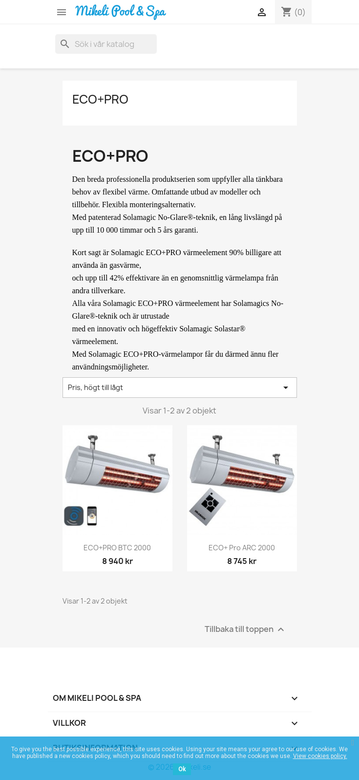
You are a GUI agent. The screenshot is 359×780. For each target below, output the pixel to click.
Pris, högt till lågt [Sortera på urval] (180, 387)
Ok (182, 769)
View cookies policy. (320, 756)
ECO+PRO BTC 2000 (117, 547)
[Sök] (106, 44)
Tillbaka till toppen (246, 629)
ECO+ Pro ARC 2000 (242, 547)
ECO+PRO (100, 99)
